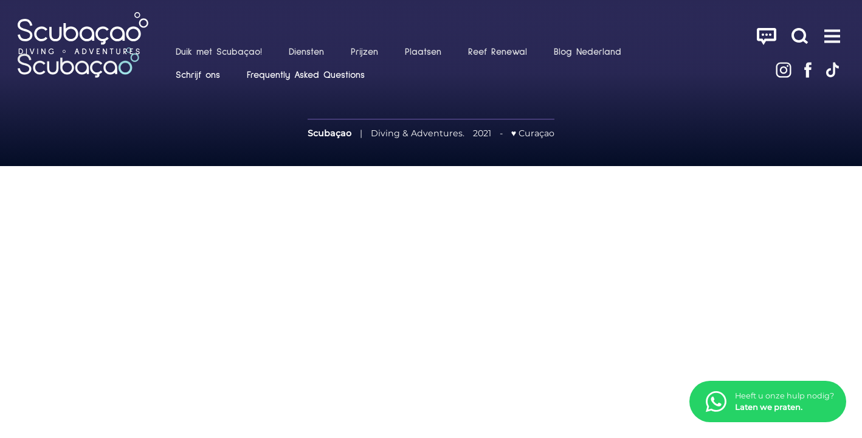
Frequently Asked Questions (306, 75)
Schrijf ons (198, 75)
